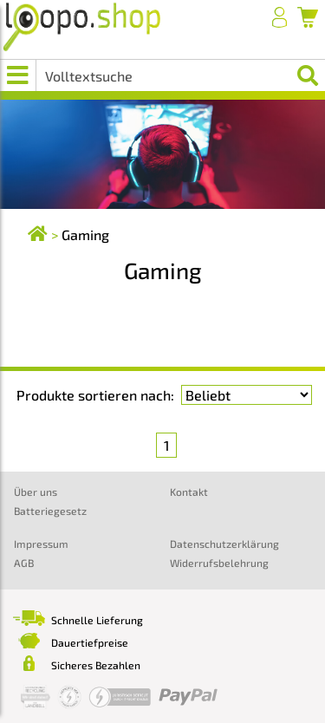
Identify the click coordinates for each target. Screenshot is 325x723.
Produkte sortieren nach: (95, 395)
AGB (24, 563)
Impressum (41, 543)
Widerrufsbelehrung (219, 563)
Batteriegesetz (50, 511)
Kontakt (189, 491)
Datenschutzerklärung (224, 543)
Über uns (35, 491)
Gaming (85, 234)
